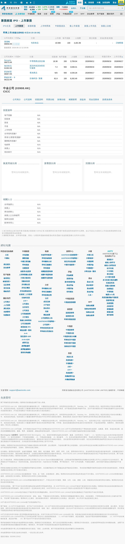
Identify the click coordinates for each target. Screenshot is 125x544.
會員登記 (7, 278)
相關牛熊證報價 (47, 275)
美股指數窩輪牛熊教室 (110, 297)
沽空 (46, 298)
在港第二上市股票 (25, 294)
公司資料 (47, 325)
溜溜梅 (7, 42)
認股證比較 (70, 316)
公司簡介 (7, 302)
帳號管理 (7, 281)
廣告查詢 (7, 308)
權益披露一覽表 (25, 330)
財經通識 (110, 303)
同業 (46, 311)
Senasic (7, 60)
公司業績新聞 (26, 314)
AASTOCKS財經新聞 (69, 255)
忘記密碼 (7, 285)
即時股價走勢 (47, 295)
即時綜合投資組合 (46, 331)
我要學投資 (110, 300)
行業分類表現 (26, 278)
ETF (25, 301)
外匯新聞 (90, 261)
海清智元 (8, 66)
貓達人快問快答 (110, 265)
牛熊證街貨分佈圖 (69, 336)
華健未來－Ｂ (10, 77)
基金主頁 (90, 282)
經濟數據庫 (26, 346)
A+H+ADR (26, 340)
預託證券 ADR (25, 336)
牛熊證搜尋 (70, 330)
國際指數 (25, 258)
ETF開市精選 (110, 277)
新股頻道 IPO (26, 327)
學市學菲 (110, 274)
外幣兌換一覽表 (90, 271)
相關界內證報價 (47, 278)
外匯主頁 (90, 255)
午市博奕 (110, 271)
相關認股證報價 (47, 271)
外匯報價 (90, 258)
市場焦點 (110, 292)
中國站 (6, 258)
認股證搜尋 (70, 313)
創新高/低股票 (25, 271)
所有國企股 (26, 284)
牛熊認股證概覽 (70, 302)
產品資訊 (7, 264)
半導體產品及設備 (37, 61)
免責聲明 (7, 312)
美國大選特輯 (110, 286)
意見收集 (7, 288)
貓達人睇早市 (110, 262)
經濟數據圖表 (26, 349)
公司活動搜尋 (26, 324)
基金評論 (70, 285)
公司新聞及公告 (47, 318)
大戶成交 (46, 305)
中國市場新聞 (69, 265)
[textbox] (106, 8)
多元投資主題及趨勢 (110, 280)
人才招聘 (7, 305)
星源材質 (8, 72)
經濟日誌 (25, 343)
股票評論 (70, 279)
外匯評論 (70, 288)
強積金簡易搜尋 (90, 309)
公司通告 (25, 304)
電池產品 (33, 73)
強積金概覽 (90, 305)
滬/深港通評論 (70, 282)
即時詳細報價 (47, 258)
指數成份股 (26, 281)
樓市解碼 (110, 315)
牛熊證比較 (70, 333)
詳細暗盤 (119, 43)
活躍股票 (25, 268)
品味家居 (110, 306)
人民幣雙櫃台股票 (25, 275)
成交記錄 (46, 302)
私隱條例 (7, 315)
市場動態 (70, 363)
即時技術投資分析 (46, 328)
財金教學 (7, 268)
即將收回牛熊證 (70, 340)
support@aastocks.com (20, 390)
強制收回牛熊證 (70, 346)
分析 (70, 367)
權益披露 (46, 315)
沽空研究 (25, 307)
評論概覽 (70, 275)
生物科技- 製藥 (36, 78)
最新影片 (110, 260)
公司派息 (25, 310)
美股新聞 (70, 373)
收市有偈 (110, 268)
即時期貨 (25, 265)
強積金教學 (90, 315)
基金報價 (90, 285)
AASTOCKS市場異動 (46, 321)
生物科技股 (26, 298)
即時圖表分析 (47, 261)
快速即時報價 (46, 255)
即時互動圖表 (47, 265)
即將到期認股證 (70, 319)
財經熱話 (110, 289)
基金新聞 (90, 288)
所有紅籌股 (26, 288)
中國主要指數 (26, 261)
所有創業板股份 (25, 291)
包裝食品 (35, 43)
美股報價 (70, 360)
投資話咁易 (110, 283)
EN (15, 2)
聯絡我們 (7, 291)
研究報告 (70, 292)
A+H (25, 333)
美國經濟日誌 (70, 376)
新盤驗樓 (110, 309)
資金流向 (46, 308)
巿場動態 (90, 268)
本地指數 (25, 255)
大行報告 (25, 317)
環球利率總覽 (26, 352)
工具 (90, 295)
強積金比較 (90, 312)
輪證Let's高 (110, 294)
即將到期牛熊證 (70, 343)
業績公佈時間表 (25, 320)
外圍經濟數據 (70, 379)
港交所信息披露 (70, 261)
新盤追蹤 (110, 312)
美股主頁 (70, 357)
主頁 (6, 255)
